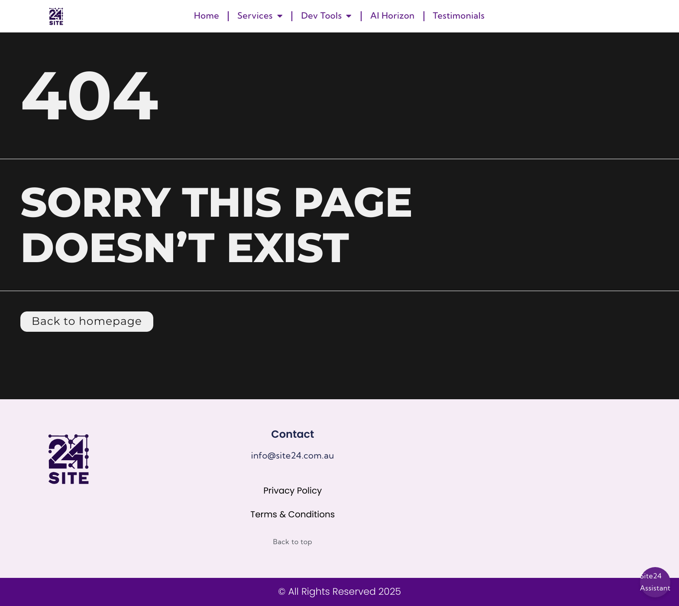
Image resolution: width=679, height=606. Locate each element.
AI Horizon (392, 15)
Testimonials (459, 15)
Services (260, 16)
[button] (636, 16)
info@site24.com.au (292, 455)
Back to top (293, 542)
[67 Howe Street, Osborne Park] (542, 477)
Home (206, 15)
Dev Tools (326, 16)
